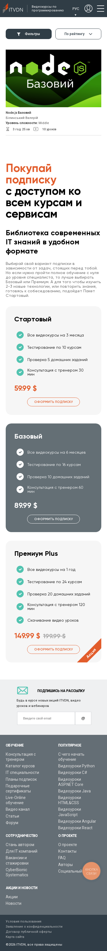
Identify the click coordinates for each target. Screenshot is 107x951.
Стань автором (20, 844)
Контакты (67, 851)
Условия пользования (23, 921)
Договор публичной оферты (29, 932)
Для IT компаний (21, 851)
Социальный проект (77, 871)
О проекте (67, 844)
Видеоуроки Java (74, 791)
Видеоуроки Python (76, 766)
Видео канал (18, 809)
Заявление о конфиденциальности (34, 926)
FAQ (62, 857)
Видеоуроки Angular (77, 821)
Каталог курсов (20, 766)
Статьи (12, 816)
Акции (12, 897)
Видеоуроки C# (72, 772)
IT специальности (22, 772)
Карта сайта (15, 937)
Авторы (65, 864)
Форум (12, 822)
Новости (13, 903)
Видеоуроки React (75, 828)
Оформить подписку (53, 402)
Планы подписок (21, 779)
